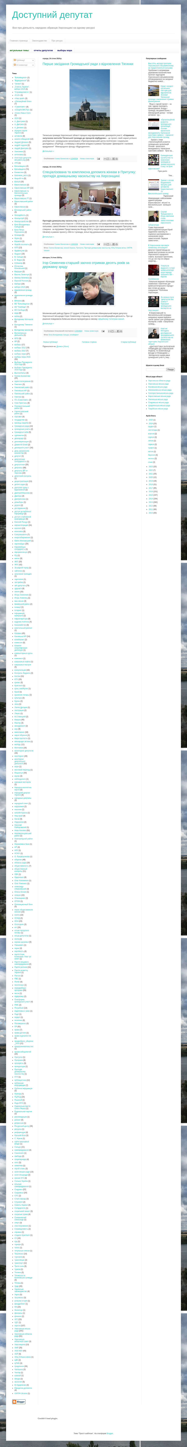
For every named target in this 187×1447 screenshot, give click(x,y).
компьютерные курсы (23, 653)
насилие (17, 809)
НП (15, 847)
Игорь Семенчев (21, 595)
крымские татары (21, 695)
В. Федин (18, 260)
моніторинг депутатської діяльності (19, 761)
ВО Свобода (19, 310)
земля (17, 592)
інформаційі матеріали (19, 614)
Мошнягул (18, 773)
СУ (15, 1238)
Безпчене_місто (21, 175)
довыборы (18, 502)
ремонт (17, 1120)
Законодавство (39, 40)
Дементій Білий (21, 445)
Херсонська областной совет (21, 1340)
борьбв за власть (21, 244)
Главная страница (19, 40)
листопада (153, 430)
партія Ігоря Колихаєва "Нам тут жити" (22, 956)
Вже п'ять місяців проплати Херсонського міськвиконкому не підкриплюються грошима (160, 65)
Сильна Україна (21, 1181)
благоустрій (19, 218)
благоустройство (21, 221)
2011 (151, 509)
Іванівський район (21, 604)
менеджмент (19, 726)
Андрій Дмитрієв (21, 148)
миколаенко (19, 732)
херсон (17, 1326)
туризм (17, 1269)
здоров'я (18, 589)
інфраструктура (21, 619)
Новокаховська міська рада (159, 390)
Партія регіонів (20, 967)
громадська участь (22, 429)
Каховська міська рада (157, 387)
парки (16, 948)
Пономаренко (20, 1023)
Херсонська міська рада (158, 384)
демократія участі (21, 448)
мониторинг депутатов (23, 751)
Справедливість (21, 1229)
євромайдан (19, 544)
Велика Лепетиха (21, 278)
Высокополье (20, 373)
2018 (151, 484)
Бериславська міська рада (159, 396)
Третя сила (19, 1266)
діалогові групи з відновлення (21, 489)
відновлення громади (23, 295)
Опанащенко (19, 898)
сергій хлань (19, 1169)
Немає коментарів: (87, 158)
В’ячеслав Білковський (19, 267)
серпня (151, 437)
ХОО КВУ (18, 1351)
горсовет (18, 417)
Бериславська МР (22, 188)
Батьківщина (19, 169)
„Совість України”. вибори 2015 (21, 88)
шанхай (17, 1376)
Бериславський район (23, 201)
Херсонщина (19, 1344)
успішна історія (20, 1301)
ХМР (16, 1348)
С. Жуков (18, 1138)
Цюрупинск (19, 1366)
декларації (18, 438)
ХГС (16, 1319)
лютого (151, 458)
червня (151, 444)
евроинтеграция (21, 525)
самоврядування (21, 1150)
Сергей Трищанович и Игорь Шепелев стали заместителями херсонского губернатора (161, 218)
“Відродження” (20, 80)
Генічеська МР (20, 391)
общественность (21, 866)
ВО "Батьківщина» (22, 304)
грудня (151, 426)
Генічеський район (22, 394)
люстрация (19, 710)
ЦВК (16, 1360)
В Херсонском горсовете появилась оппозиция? (158, 246)
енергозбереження (22, 537)
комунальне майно (22, 662)
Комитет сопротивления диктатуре (20, 648)
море (16, 767)
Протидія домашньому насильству (97, 248)
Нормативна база (21, 844)
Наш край (18, 816)
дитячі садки (19, 484)
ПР (15, 1026)
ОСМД (17, 918)
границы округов (21, 423)
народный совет (21, 803)
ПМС (16, 1005)
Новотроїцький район (23, 839)
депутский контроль (22, 476)
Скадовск (18, 1189)
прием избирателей (22, 1052)
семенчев (18, 1166)
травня (151, 448)
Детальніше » (48, 151)
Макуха (17, 720)
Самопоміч (19, 1153)
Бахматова (19, 172)
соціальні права (21, 1214)
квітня (151, 451)
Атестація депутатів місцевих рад (22, 159)
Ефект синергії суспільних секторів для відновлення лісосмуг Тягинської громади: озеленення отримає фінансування (161, 94)
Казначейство (20, 625)
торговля (18, 1257)
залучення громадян (23, 574)
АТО (16, 163)
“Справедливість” (21, 92)
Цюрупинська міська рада (159, 405)
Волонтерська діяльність (20, 334)
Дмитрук (17, 496)
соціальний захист (22, 1211)
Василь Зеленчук (21, 275)
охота (16, 939)
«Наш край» (19, 98)
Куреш (17, 701)
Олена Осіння (20, 892)
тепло (16, 1248)
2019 (151, 481)
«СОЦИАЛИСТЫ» (22, 110)
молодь (17, 744)
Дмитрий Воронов (22, 493)
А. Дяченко (19, 128)
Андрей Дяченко (21, 142)
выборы (17, 345)
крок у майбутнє (21, 689)
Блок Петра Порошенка (19, 231)
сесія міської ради (22, 1172)
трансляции (19, 1260)
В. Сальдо (18, 257)
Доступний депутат (52, 15)
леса (16, 704)
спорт (16, 1223)
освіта (17, 915)
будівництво (19, 251)
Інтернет (18, 610)
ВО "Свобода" (20, 307)
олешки (17, 895)
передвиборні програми (20, 989)
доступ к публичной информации (22, 518)
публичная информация (19, 1084)
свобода (17, 1156)
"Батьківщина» (20, 77)
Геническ (18, 384)
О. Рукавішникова (21, 857)
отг (15, 927)
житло (17, 558)
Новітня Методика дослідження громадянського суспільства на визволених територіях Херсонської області (161, 336)
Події (16, 1014)
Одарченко (19, 877)
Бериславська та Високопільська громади (21, 193)
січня (150, 462)
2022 (151, 470)
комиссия (18, 643)
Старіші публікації (128, 342)
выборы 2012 (20, 348)
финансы (18, 1313)
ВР (15, 341)
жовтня (151, 434)
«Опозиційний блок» (23, 101)
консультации (20, 670)
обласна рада (20, 863)
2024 (151, 423)
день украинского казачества (21, 452)
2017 (151, 488)
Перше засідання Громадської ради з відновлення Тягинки (88, 64)
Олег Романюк (20, 883)
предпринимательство (23, 1046)
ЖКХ (16, 565)
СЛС (16, 1196)
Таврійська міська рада (158, 409)
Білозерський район (22, 210)
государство (19, 420)
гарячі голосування (22, 381)
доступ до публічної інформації (22, 512)
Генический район (22, 387)
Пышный (18, 1100)
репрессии (18, 1123)
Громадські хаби (21, 432)
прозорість (18, 1063)
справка (17, 1232)
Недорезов (19, 822)
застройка (18, 582)
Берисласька (19, 207)
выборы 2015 (20, 351)
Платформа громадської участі (22, 1001)
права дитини (20, 1033)
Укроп (16, 1294)
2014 (151, 499)
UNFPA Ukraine (20, 1393)
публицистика (20, 1080)
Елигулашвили (20, 534)
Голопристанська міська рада (160, 393)
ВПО (16, 338)
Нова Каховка (20, 830)
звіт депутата (20, 585)
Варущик (18, 271)
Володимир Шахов (22, 330)
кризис (17, 682)
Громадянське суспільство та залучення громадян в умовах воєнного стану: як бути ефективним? (161, 162)
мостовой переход (22, 770)
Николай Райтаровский (20, 826)
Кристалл (18, 686)
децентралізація (21, 481)
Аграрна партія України (20, 132)
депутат (17, 456)
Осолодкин (19, 924)
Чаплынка (18, 1369)
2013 (151, 502)
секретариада (20, 1159)
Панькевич (19, 945)
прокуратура (19, 1066)
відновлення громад (22, 290)
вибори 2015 (19, 287)
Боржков (18, 241)
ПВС (16, 979)
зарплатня (18, 579)
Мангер (17, 723)
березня (151, 455)
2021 (151, 474)
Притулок (79, 248)
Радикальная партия (23, 1111)
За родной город (21, 568)
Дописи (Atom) (63, 346)
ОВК (16, 874)
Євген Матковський (22, 541)
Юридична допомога (23, 1388)
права (16, 1030)
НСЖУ (17, 853)
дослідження (19, 508)
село (16, 1162)
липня (151, 441)
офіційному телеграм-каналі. (111, 319)
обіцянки (18, 860)
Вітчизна (18, 301)
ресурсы (18, 1129)
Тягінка (17, 1283)
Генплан (17, 397)
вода (16, 313)
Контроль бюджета (22, 673)
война (16, 316)
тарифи (17, 1244)
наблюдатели (20, 779)
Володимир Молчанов (23, 319)
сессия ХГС (19, 1178)
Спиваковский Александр (20, 1218)
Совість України (21, 1205)
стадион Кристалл (22, 1235)
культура (18, 698)
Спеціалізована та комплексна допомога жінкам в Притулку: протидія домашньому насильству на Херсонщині (89, 174)
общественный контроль (20, 870)
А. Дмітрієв (19, 124)
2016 (151, 492)
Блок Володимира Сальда (59, 335)
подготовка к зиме (22, 1011)
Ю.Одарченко (20, 1385)
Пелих (17, 982)
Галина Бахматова (56, 248)
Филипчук (18, 1310)
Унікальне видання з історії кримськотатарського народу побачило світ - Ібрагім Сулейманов (161, 272)
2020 (151, 477)
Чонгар (17, 1372)
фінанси (17, 1316)
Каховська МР (20, 636)
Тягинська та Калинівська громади (23, 1276)
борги (16, 238)
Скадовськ (18, 1193)
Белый (17, 182)
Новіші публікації (50, 342)
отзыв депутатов (21, 936)
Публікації (19, 60)
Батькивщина (20, 166)
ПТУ (16, 1077)
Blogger (110, 1433)
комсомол (18, 658)
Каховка (17, 633)
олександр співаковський (20, 888)
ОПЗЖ (17, 901)
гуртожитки (19, 435)
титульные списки (21, 1251)
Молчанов (18, 748)
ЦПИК (16, 1363)
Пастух (17, 976)
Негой (16, 819)
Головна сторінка (89, 342)
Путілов (17, 1094)
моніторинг (19, 756)
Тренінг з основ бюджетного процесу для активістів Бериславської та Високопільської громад (161, 186)
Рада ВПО (18, 1103)
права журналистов (22, 1036)
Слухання (18, 1202)
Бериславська (20, 185)
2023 (151, 467)
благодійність (20, 215)
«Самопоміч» (20, 107)
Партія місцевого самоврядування (21, 963)
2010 (151, 513)
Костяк (17, 676)
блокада (17, 235)
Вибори (17, 284)
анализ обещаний (21, 139)
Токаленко (18, 1254)
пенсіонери (19, 985)
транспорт (18, 1263)
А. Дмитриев (19, 121)
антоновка (18, 155)
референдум (19, 1132)
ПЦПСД (17, 1097)
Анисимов (18, 151)
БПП (16, 248)
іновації (17, 607)
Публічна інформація (23, 1088)
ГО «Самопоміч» (21, 400)
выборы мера (20, 354)
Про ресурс (57, 40)
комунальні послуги (22, 665)
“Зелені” (17, 84)
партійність (19, 951)
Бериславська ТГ (21, 198)
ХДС (16, 1322)
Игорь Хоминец (20, 598)
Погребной (19, 1008)
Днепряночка (19, 499)
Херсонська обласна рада (159, 381)
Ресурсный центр (21, 1126)
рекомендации (20, 1117)
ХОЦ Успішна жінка (118, 248)
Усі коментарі (20, 65)
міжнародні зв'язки (22, 741)
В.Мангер (18, 263)
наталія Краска (69, 248)
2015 (16, 118)
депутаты (18, 468)
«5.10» (17, 95)
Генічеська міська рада (158, 399)
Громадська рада (21, 426)
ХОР (16, 1354)
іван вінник (19, 601)
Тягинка (17, 1272)
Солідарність (19, 1208)
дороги (17, 505)
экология (18, 1382)
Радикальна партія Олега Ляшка (22, 1107)
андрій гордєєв (20, 145)
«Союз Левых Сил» (22, 113)
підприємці (19, 996)
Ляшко (17, 713)
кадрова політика (21, 622)
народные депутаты (22, 798)
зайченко (18, 571)
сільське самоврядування (21, 1185)
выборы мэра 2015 (22, 357)
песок (16, 993)
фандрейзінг (19, 1304)
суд (15, 1241)
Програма (18, 1060)
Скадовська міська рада (158, 402)
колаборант (74, 335)
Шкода (17, 1379)
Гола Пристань (20, 403)
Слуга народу (20, 1199)
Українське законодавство (20, 1290)
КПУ (16, 679)
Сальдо (17, 1147)
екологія (17, 528)
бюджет (17, 254)
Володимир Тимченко (23, 325)
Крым (16, 692)
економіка (18, 531)
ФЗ (15, 1307)
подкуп (17, 1017)
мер (16, 729)
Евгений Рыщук (21, 522)
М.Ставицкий (20, 717)
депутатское (19, 465)
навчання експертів (22, 782)
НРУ (16, 850)
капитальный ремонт (23, 628)
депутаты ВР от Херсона (21, 472)
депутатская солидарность (20, 460)
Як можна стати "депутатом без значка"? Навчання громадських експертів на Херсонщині (161, 303)
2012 (151, 506)
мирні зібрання (20, 735)
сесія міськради (21, 1175)
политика (18, 1020)
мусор (17, 776)
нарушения (19, 806)
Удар (16, 1286)
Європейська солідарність (20, 548)
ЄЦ (15, 555)
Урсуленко (18, 1298)
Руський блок (20, 1135)
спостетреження (21, 1226)
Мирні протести (21, 738)
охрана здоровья (21, 942)
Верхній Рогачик (21, 281)
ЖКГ (16, 562)
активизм (18, 136)
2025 (151, 420)
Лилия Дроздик (20, 707)
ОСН (16, 921)
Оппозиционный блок (23, 904)
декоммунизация (21, 442)
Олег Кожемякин (21, 880)
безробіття (18, 178)
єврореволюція (20, 552)
